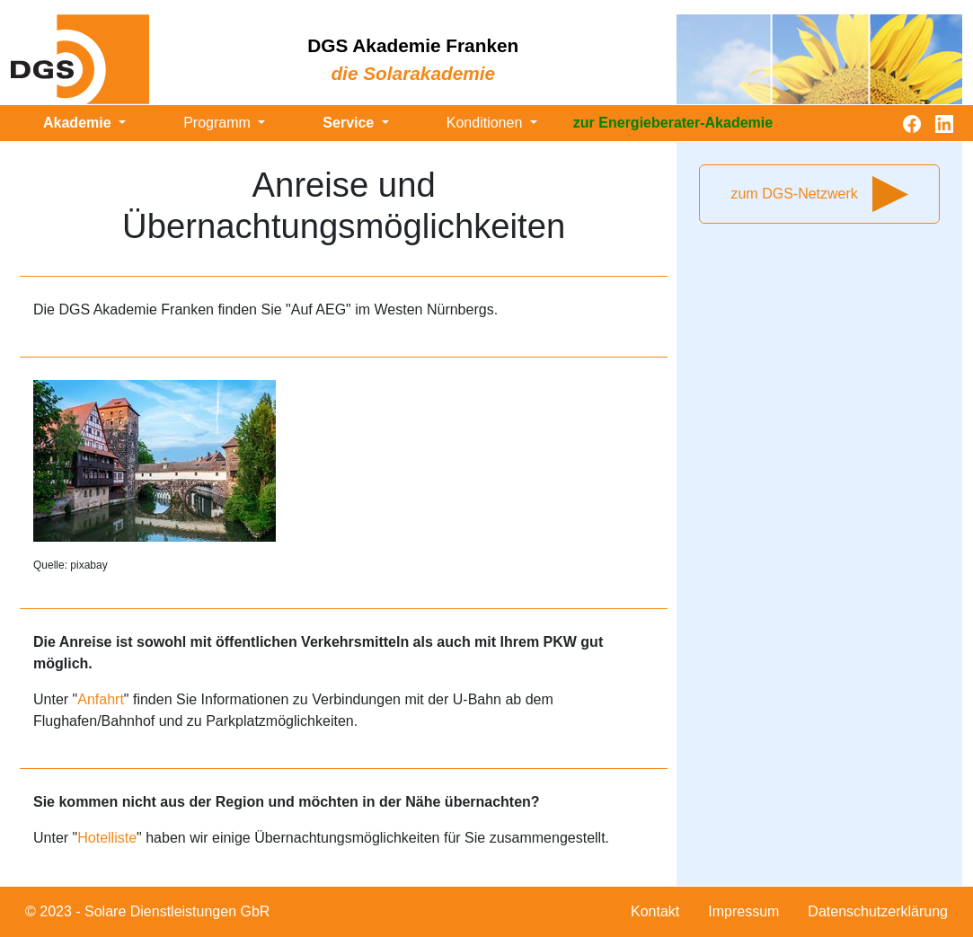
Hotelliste (107, 837)
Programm (218, 122)
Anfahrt (100, 699)
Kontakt (655, 911)
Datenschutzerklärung (878, 911)
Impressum (743, 911)
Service (350, 122)
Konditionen (486, 122)
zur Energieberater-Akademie (673, 122)
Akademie (79, 122)
